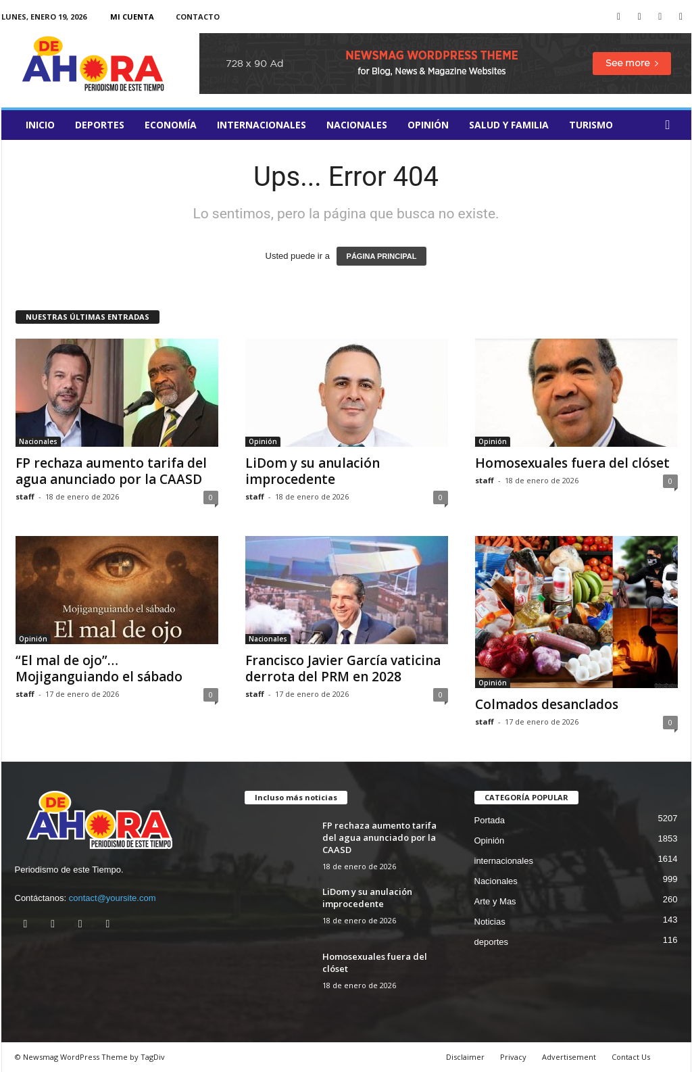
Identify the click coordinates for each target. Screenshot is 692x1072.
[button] (671, 125)
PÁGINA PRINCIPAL (382, 256)
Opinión (428, 124)
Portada (489, 820)
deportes (99, 124)
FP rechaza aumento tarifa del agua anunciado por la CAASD (111, 471)
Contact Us (631, 1057)
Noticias (489, 922)
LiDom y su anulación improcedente (312, 471)
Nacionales (356, 124)
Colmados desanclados (546, 704)
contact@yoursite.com (112, 898)
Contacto (198, 16)
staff (25, 496)
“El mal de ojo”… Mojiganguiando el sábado (99, 668)
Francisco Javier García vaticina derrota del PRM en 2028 (343, 668)
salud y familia (509, 124)
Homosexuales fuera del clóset (572, 463)
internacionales (261, 124)
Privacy (513, 1057)
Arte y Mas (495, 901)
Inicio (40, 124)
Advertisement (569, 1057)
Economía (171, 124)
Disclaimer (465, 1057)
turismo (591, 124)
